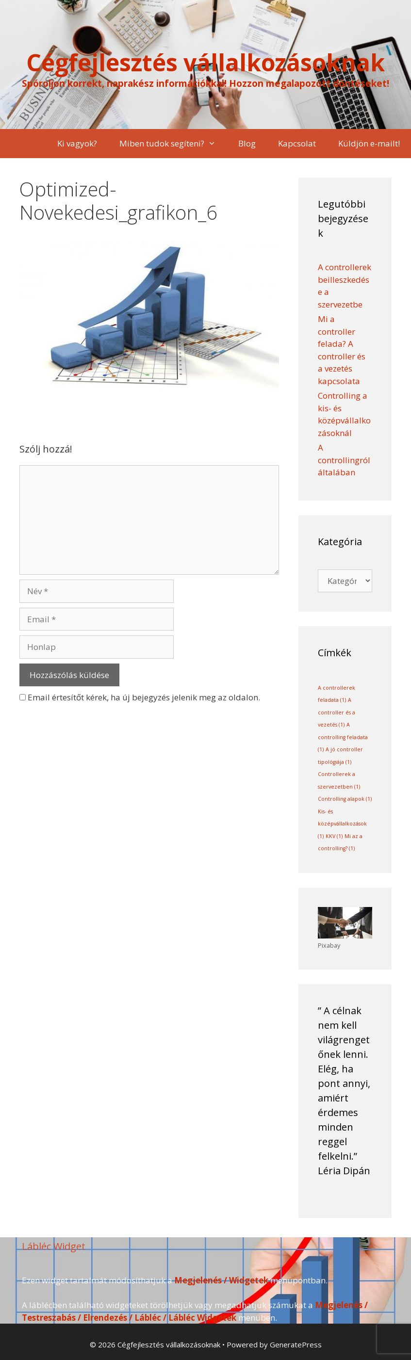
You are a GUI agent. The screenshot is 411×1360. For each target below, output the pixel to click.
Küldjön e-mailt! (369, 143)
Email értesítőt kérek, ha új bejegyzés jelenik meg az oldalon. (144, 697)
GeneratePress (296, 1344)
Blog (247, 143)
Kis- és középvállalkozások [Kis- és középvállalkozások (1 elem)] (342, 824)
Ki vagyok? (77, 143)
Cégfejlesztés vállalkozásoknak (205, 62)
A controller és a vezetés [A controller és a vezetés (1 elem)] (336, 712)
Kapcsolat (297, 143)
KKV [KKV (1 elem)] (334, 836)
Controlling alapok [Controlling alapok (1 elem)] (345, 798)
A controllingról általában (344, 460)
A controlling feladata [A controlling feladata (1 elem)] (343, 737)
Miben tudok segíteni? (173, 143)
